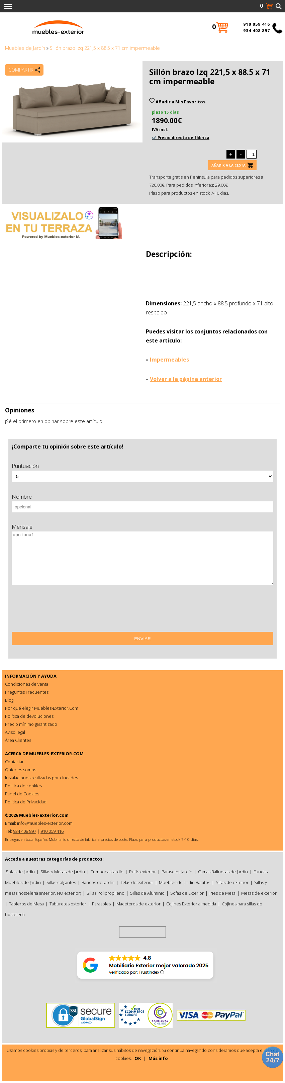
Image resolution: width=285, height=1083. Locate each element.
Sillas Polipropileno (105, 893)
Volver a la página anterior (186, 379)
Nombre (22, 496)
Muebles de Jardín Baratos (184, 882)
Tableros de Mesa (26, 904)
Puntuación (25, 466)
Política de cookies (23, 786)
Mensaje (22, 526)
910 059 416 (256, 24)
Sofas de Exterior (187, 893)
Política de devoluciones (29, 716)
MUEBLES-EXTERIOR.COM (56, 754)
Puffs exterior (142, 872)
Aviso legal (15, 732)
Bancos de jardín (98, 882)
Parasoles (101, 904)
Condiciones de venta (26, 684)
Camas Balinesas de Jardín (223, 872)
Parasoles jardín (177, 872)
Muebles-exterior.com (44, 815)
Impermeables (169, 359)
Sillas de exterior (232, 882)
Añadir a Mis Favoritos (177, 102)
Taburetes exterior (68, 904)
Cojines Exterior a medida (191, 904)
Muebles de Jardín (25, 48)
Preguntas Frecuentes (27, 692)
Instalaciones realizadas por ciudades (41, 778)
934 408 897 (256, 30)
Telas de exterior (136, 882)
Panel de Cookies (22, 794)
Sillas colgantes (61, 882)
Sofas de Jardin (20, 872)
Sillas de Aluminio (147, 893)
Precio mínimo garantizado (31, 724)
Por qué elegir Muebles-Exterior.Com (41, 708)
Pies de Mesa (222, 893)
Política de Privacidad (25, 802)
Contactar (14, 762)
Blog (9, 700)
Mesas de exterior (259, 893)
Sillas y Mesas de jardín (62, 872)
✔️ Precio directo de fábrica (180, 137)
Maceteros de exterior (138, 904)
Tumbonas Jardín (107, 872)
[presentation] (62, 611)
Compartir (20, 70)
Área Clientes (18, 740)
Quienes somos (20, 770)
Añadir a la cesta (228, 165)
